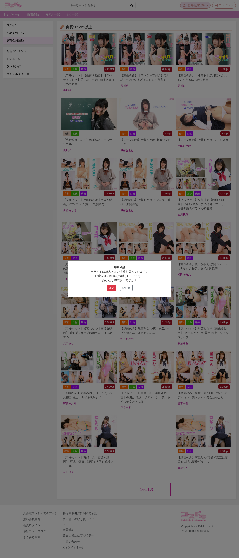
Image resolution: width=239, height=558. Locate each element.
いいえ (126, 287)
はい (111, 287)
